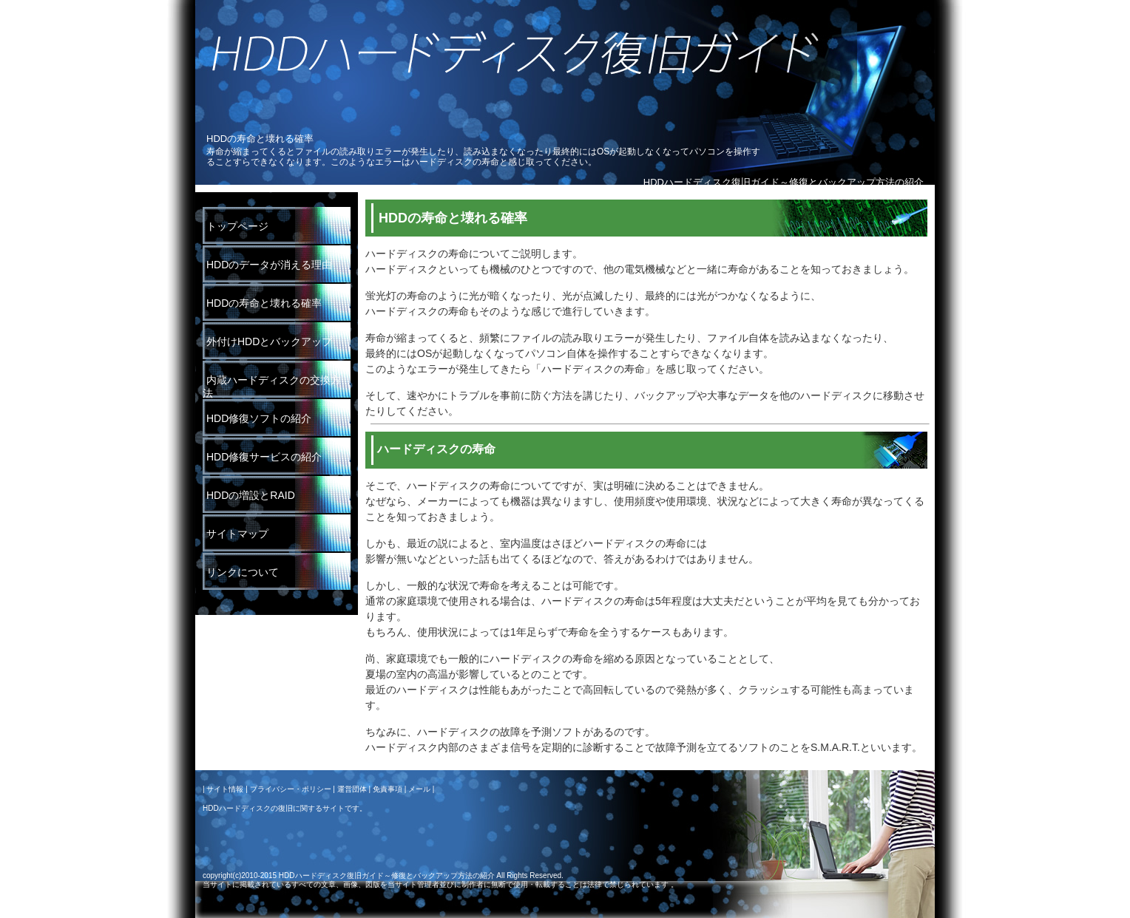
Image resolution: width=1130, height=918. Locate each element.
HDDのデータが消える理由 (269, 265)
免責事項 (387, 789)
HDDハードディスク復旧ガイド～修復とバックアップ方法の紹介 (783, 182)
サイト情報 (224, 789)
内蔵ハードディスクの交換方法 (272, 386)
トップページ (237, 226)
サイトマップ (237, 534)
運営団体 (352, 789)
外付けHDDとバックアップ (269, 341)
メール (419, 789)
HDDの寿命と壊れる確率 (264, 303)
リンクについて (242, 572)
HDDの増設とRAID (250, 495)
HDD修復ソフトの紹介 (258, 418)
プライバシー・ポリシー (290, 789)
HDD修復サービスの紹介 (264, 457)
